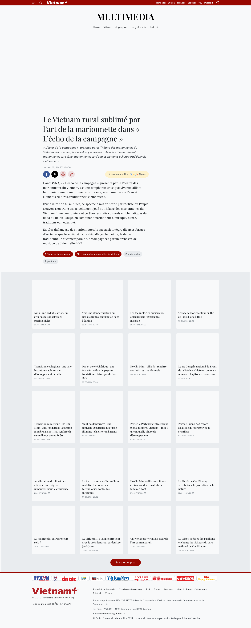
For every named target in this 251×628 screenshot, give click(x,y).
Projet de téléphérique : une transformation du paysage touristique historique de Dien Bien (99, 372)
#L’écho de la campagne (58, 253)
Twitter (54, 174)
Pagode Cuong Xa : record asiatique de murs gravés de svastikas (194, 427)
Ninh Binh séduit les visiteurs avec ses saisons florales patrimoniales (51, 316)
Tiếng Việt (161, 2)
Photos (96, 27)
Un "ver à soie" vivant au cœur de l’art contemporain (149, 540)
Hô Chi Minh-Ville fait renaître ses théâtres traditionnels (148, 368)
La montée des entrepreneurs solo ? (51, 540)
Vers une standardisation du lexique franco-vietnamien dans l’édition (100, 316)
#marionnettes (132, 253)
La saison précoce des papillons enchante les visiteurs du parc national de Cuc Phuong (196, 542)
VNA (179, 589)
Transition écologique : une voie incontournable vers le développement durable (53, 370)
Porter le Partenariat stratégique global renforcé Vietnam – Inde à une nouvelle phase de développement (149, 429)
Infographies (120, 27)
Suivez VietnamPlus (118, 174)
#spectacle (50, 261)
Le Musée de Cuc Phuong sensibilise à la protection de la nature (196, 485)
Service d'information (196, 589)
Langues (168, 589)
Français (181, 2)
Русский (208, 3)
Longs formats (138, 27)
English (171, 2)
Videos (107, 27)
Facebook (46, 174)
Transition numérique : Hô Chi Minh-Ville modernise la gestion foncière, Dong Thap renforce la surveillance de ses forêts (53, 429)
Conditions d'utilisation (130, 589)
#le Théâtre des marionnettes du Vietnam (98, 253)
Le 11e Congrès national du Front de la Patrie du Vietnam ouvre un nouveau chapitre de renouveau (197, 370)
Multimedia (125, 16)
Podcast (154, 27)
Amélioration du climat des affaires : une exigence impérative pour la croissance (51, 485)
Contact (109, 593)
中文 (200, 3)
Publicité (97, 593)
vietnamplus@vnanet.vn (112, 613)
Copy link (71, 174)
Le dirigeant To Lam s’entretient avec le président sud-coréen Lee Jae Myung (101, 542)
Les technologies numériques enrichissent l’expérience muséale (147, 316)
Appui (157, 589)
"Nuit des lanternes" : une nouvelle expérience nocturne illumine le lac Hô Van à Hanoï (99, 427)
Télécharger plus (125, 562)
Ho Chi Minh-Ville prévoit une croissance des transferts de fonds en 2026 (148, 485)
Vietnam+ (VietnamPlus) (57, 2)
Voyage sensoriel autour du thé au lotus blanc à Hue (196, 314)
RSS (148, 589)
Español (192, 2)
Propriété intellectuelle (104, 589)
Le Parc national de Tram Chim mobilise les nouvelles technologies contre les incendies (100, 487)
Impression (63, 174)
